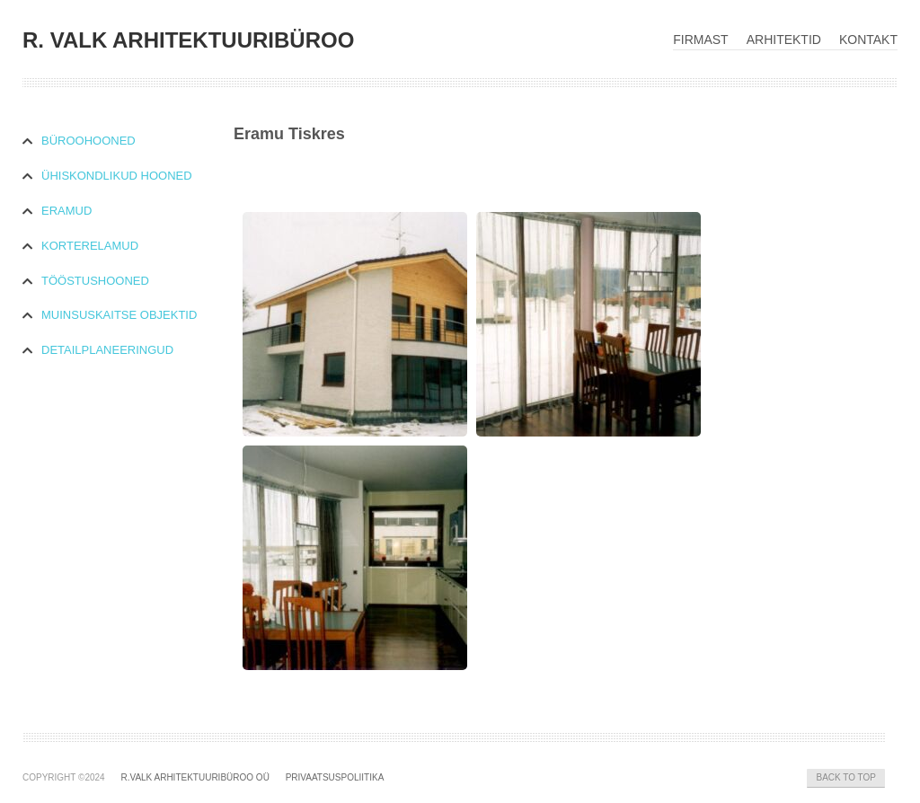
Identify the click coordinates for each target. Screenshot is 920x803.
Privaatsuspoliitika (335, 777)
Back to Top (846, 777)
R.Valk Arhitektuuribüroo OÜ (194, 777)
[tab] (128, 141)
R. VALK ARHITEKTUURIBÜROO (188, 40)
